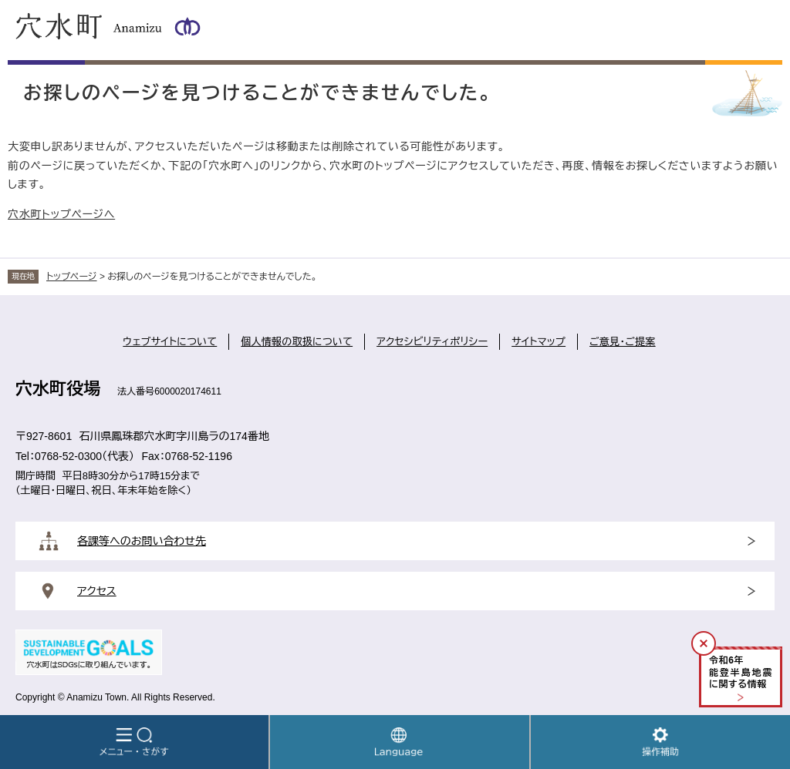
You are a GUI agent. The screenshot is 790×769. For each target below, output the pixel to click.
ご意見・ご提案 (622, 342)
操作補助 (660, 742)
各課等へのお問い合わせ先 (141, 541)
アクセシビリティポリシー (432, 342)
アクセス (96, 591)
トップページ (71, 276)
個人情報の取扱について (297, 342)
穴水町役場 (57, 388)
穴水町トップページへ (61, 214)
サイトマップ (538, 342)
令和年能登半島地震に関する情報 (740, 672)
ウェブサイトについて (170, 342)
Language (399, 742)
